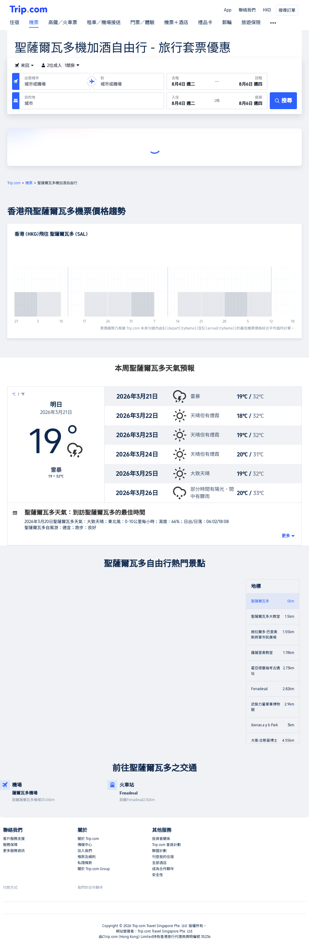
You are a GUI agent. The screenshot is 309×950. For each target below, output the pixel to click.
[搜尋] (283, 100)
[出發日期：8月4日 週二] (191, 81)
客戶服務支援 (14, 839)
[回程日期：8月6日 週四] (243, 81)
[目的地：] (91, 100)
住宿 (14, 22)
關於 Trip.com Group (94, 869)
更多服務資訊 (14, 851)
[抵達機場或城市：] (128, 81)
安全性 (157, 875)
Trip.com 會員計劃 (166, 845)
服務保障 (10, 845)
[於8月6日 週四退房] (243, 100)
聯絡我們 (247, 10)
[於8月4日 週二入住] (190, 100)
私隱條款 (85, 863)
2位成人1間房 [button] (60, 65)
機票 (34, 22)
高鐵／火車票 (62, 22)
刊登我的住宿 (163, 857)
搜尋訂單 (287, 10)
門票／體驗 (142, 22)
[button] (24, 65)
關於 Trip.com (88, 839)
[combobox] (53, 84)
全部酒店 (159, 863)
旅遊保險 (251, 22)
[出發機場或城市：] (55, 81)
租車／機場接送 (104, 22)
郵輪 (227, 22)
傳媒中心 (85, 845)
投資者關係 (161, 839)
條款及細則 (87, 857)
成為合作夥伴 (163, 869)
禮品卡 (205, 22)
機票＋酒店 (176, 22)
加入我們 (85, 851)
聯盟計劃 (159, 851)
